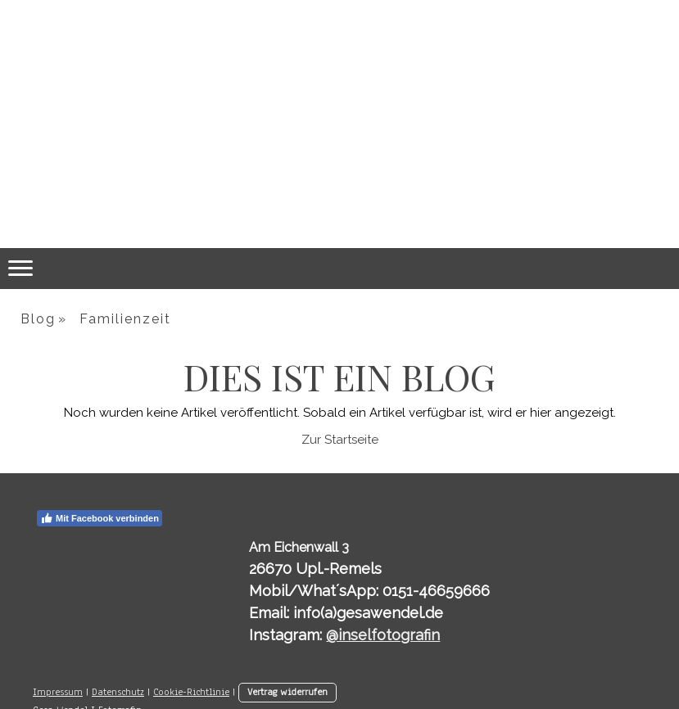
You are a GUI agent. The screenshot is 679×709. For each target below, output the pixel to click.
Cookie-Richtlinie (191, 691)
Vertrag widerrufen (287, 691)
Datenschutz (118, 691)
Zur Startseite (339, 439)
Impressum (58, 691)
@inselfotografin (383, 635)
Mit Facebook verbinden (99, 518)
